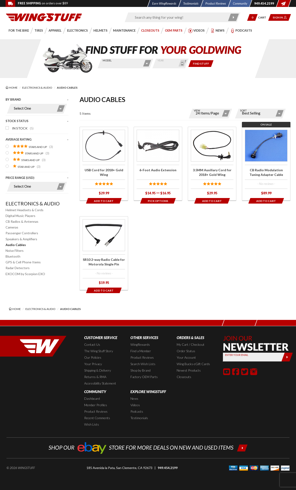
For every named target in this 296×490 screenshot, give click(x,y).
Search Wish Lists (142, 364)
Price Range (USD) (20, 178)
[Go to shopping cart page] (264, 17)
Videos (135, 405)
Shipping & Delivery (97, 370)
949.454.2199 (168, 468)
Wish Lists (91, 424)
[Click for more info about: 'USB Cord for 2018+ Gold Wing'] (104, 164)
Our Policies (92, 357)
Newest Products (189, 370)
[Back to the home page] (44, 17)
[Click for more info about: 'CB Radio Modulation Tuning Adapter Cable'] (266, 164)
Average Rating (18, 139)
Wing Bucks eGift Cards (193, 364)
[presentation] (37, 146)
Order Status (186, 351)
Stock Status (17, 121)
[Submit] (287, 357)
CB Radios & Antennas (22, 221)
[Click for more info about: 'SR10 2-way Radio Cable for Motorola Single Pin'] (104, 253)
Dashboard (92, 398)
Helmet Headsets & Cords (24, 210)
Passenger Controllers (22, 233)
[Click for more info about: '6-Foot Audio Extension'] (158, 164)
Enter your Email (236, 354)
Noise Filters (15, 251)
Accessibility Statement (100, 383)
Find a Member (140, 351)
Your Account (186, 357)
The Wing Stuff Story (98, 351)
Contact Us (92, 344)
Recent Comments (97, 418)
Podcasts (136, 411)
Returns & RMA (95, 377)
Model (107, 60)
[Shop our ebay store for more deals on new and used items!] (148, 447)
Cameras (12, 227)
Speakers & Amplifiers (21, 239)
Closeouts (184, 377)
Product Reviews (142, 357)
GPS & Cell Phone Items (23, 262)
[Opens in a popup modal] (158, 201)
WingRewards (140, 344)
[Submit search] (233, 17)
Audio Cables (16, 245)
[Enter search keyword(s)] (178, 17)
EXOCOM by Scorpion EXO (25, 274)
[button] (252, 17)
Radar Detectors (18, 268)
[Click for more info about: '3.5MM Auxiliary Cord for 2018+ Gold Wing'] (212, 164)
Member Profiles (95, 405)
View (197, 110)
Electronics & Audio (33, 203)
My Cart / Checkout (190, 344)
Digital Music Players (20, 216)
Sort (243, 110)
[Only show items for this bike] (201, 63)
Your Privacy (93, 364)
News (134, 398)
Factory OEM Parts (144, 377)
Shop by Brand (140, 370)
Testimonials (139, 418)
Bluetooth (13, 256)
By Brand (13, 99)
